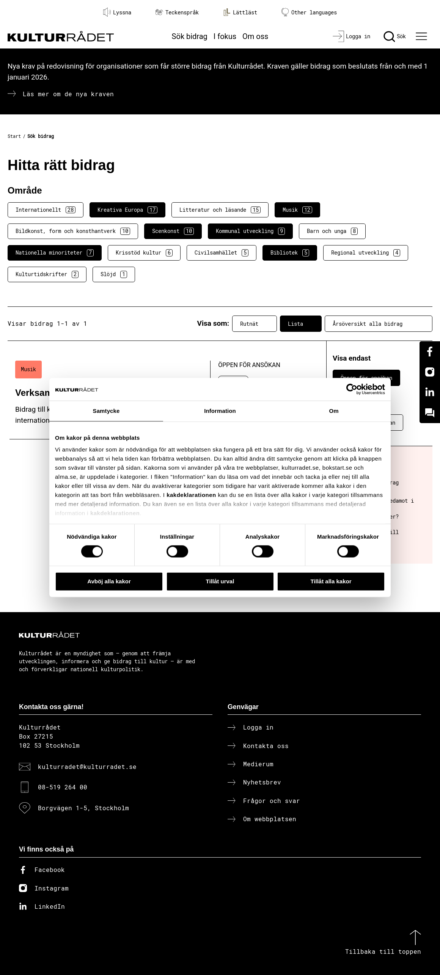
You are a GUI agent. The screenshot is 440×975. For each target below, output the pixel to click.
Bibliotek (289, 252)
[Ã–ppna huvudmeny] (422, 36)
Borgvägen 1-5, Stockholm (83, 808)
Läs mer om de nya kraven (68, 94)
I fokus (225, 36)
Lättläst (240, 12)
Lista (301, 323)
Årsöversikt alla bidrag (378, 323)
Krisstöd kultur (144, 252)
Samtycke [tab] (106, 411)
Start (14, 136)
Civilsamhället (221, 252)
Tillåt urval (220, 581)
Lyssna (117, 12)
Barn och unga (332, 231)
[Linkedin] (430, 392)
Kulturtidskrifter (47, 274)
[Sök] (394, 36)
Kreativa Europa (127, 210)
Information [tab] (220, 411)
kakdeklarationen (191, 495)
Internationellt (45, 210)
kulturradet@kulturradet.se (87, 766)
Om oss (255, 36)
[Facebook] (430, 351)
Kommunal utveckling (250, 231)
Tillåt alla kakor (330, 581)
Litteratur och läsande (220, 210)
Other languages (309, 12)
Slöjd (114, 274)
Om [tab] (333, 411)
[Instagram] (430, 372)
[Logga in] (351, 36)
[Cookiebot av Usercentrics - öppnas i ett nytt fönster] (352, 389)
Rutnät (254, 323)
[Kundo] (430, 413)
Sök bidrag (189, 36)
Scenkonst (173, 231)
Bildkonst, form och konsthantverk (73, 231)
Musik (297, 210)
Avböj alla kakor (109, 581)
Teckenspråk (177, 12)
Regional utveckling (365, 252)
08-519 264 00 (62, 787)
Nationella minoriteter (55, 252)
